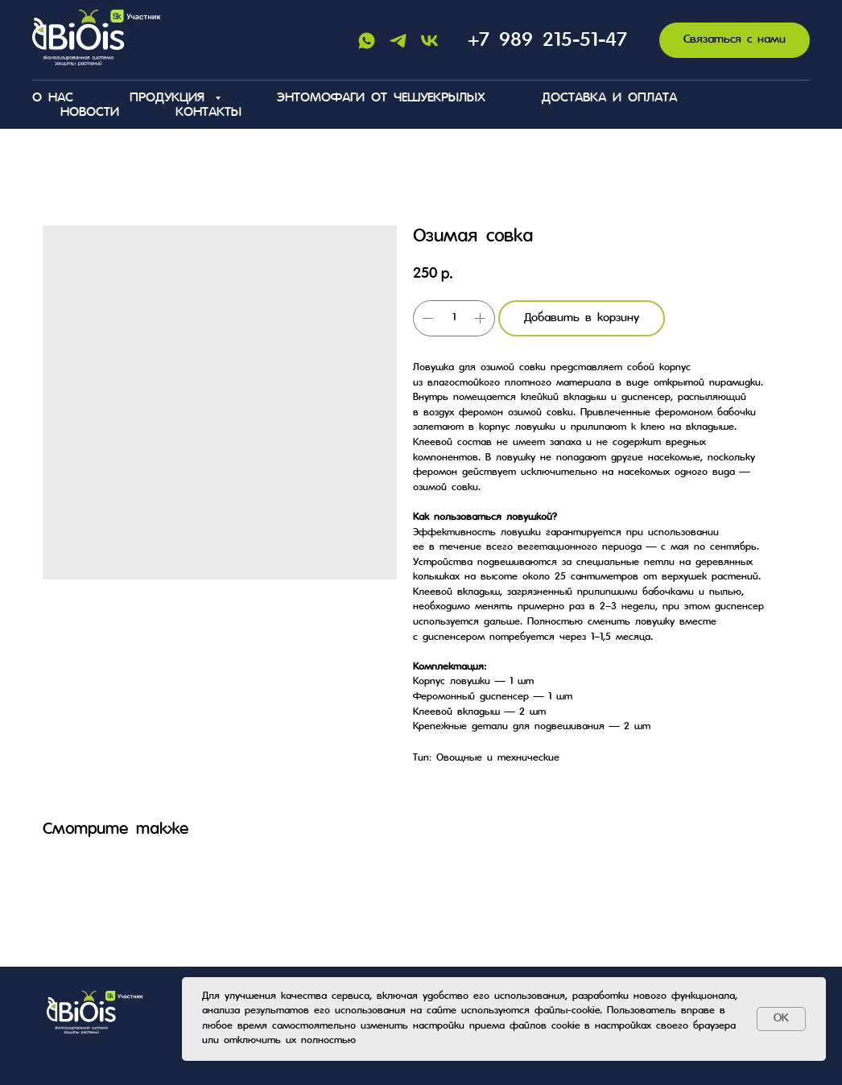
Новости (89, 112)
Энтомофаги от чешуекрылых (381, 98)
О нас (52, 98)
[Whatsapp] (367, 41)
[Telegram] (398, 41)
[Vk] (429, 41)
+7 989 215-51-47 (547, 40)
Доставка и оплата (609, 98)
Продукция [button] (170, 98)
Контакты (208, 112)
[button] (734, 41)
